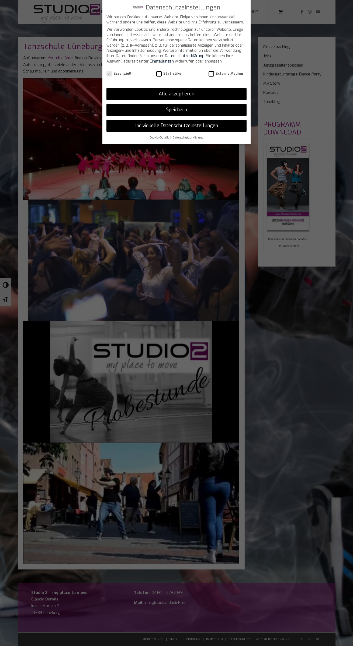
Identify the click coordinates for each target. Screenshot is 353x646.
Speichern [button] (176, 109)
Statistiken (170, 73)
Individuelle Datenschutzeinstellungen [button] (176, 125)
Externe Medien (226, 73)
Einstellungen (162, 61)
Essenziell (118, 73)
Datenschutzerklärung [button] (187, 137)
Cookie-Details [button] (160, 137)
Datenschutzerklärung (184, 55)
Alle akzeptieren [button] (176, 94)
